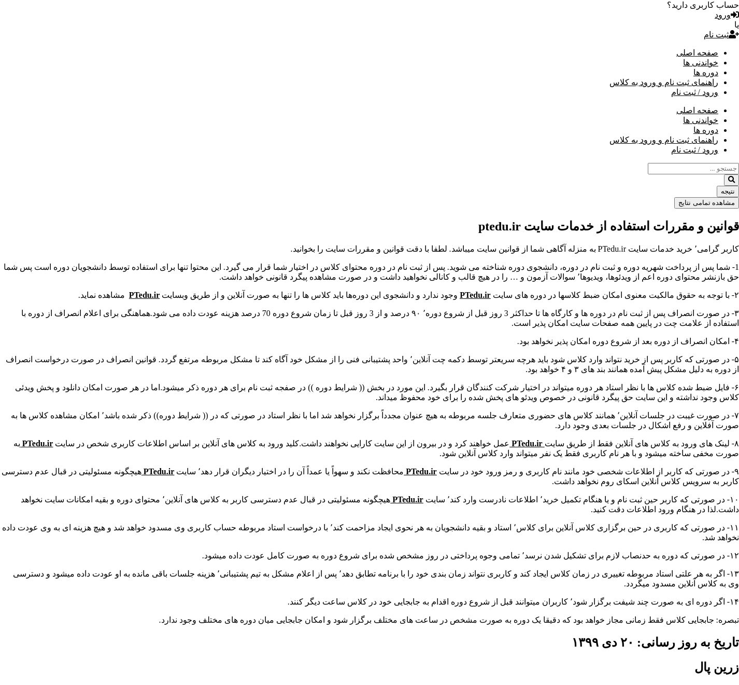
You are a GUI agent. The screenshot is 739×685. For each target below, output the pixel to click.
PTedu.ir (526, 443)
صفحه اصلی (697, 52)
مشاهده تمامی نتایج (706, 203)
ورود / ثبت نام (694, 92)
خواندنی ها (700, 62)
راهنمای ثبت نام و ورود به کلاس (663, 82)
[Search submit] (731, 180)
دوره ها (705, 72)
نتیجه (728, 191)
